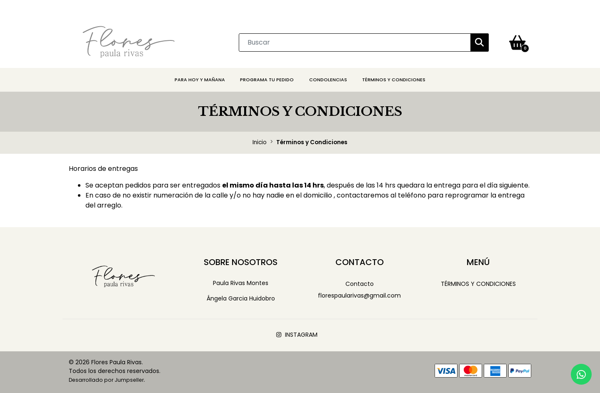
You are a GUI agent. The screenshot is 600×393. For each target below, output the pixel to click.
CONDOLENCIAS (328, 79)
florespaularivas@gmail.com (359, 295)
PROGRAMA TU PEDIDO (267, 79)
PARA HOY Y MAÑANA (200, 79)
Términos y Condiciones (393, 79)
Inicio (259, 142)
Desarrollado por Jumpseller (106, 379)
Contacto (359, 284)
